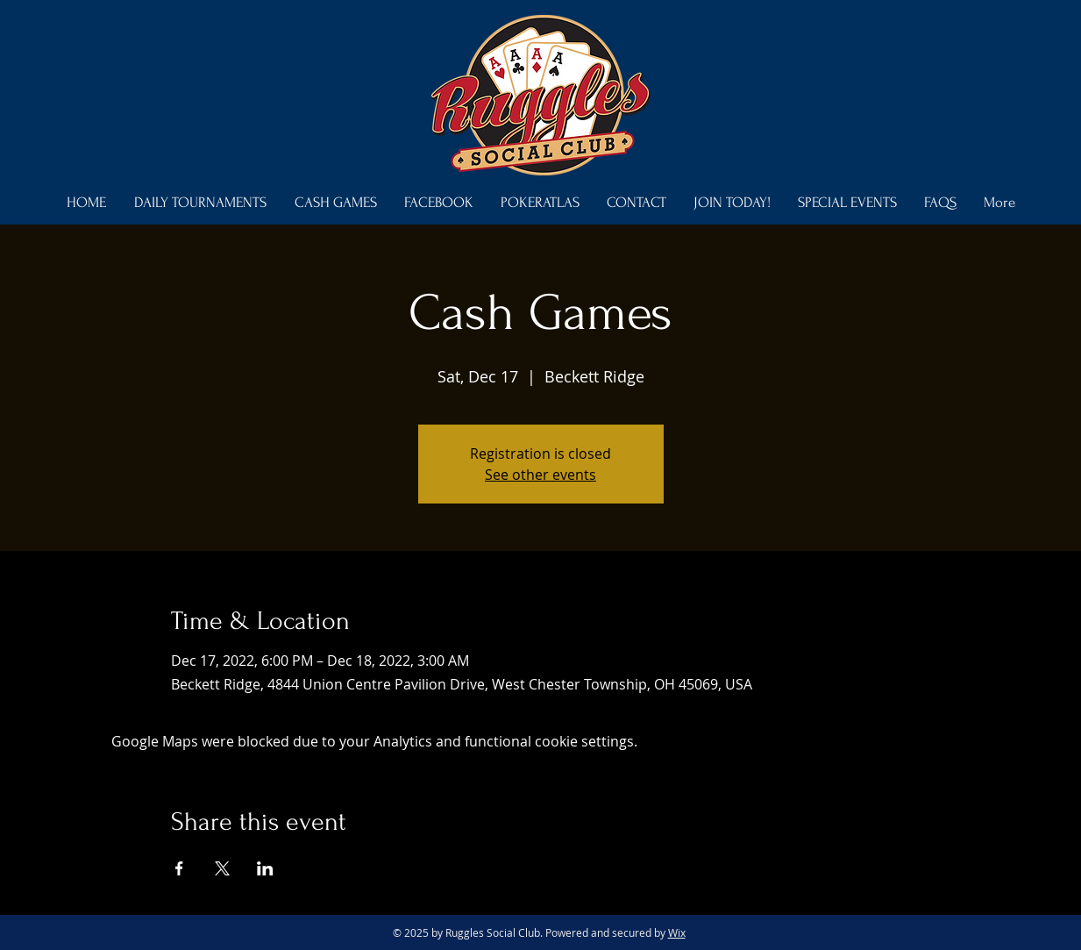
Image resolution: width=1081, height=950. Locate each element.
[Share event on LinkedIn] (265, 868)
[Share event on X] (222, 868)
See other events (540, 474)
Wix (677, 932)
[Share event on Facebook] (179, 868)
